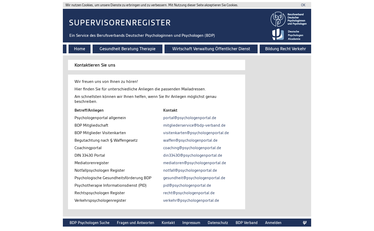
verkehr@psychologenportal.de (191, 200)
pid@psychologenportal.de (187, 185)
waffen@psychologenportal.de (190, 140)
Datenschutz (218, 222)
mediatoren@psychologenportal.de (194, 162)
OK (303, 5)
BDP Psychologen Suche (89, 222)
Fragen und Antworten (135, 222)
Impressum (191, 222)
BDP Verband (247, 222)
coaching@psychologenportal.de (192, 147)
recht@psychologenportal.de (189, 192)
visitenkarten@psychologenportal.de (196, 132)
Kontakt (168, 222)
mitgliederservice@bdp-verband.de (194, 125)
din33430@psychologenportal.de (192, 155)
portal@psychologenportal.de (189, 117)
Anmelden (273, 222)
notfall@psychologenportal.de (190, 170)
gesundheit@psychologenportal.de (194, 177)
